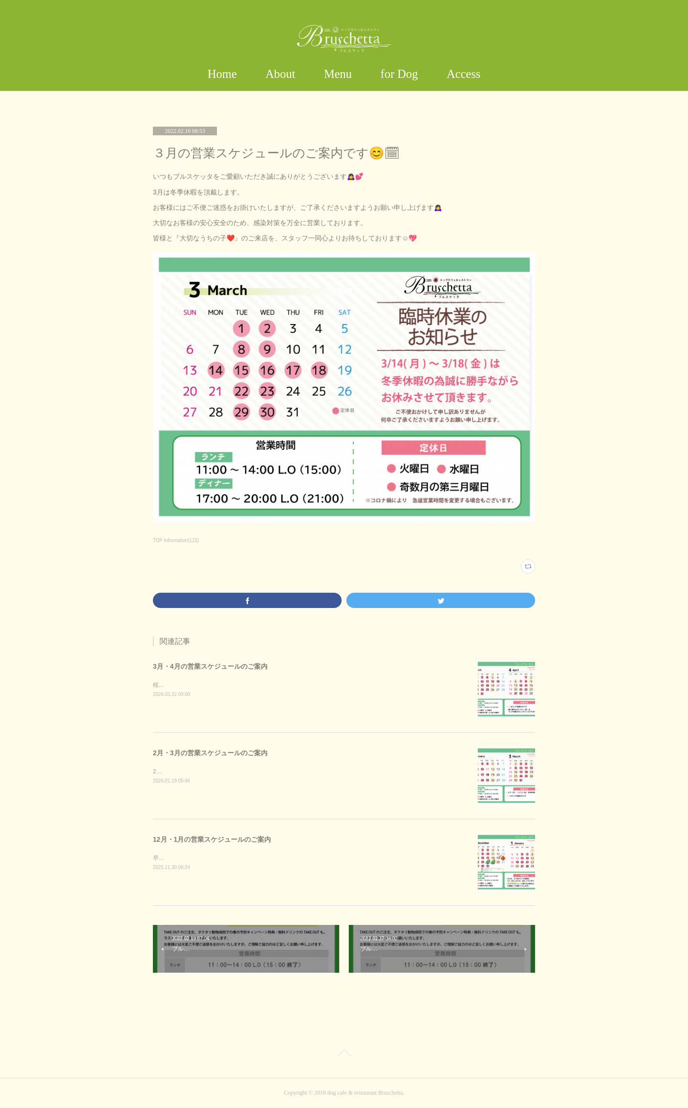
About (281, 73)
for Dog (399, 73)
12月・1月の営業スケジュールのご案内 (212, 839)
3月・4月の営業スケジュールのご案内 (210, 666)
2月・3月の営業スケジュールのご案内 (210, 753)
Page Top (344, 1054)
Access (464, 73)
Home (221, 73)
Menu (338, 73)
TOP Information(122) (176, 540)
